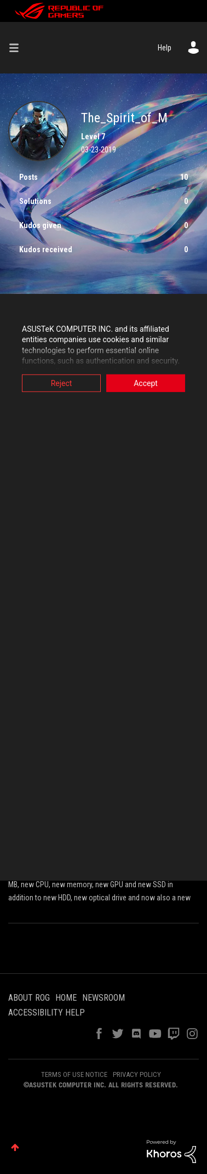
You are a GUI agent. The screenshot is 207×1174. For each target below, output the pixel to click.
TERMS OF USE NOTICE (74, 1074)
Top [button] (15, 1147)
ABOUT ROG (29, 997)
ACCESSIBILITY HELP (46, 1012)
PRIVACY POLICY (137, 1074)
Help (164, 47)
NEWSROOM (103, 997)
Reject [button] (61, 382)
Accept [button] (146, 382)
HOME (66, 997)
